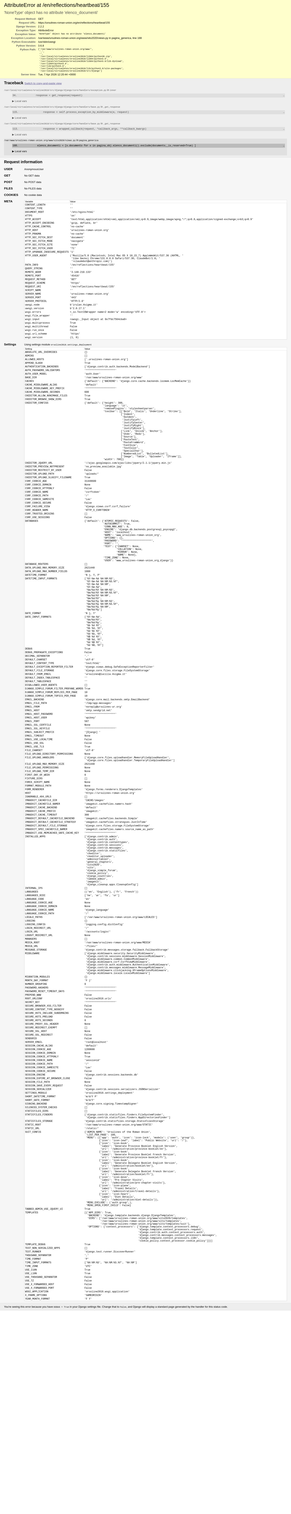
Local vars (19, 105)
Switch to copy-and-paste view (43, 87)
